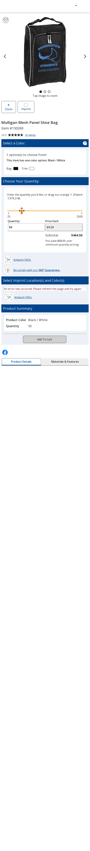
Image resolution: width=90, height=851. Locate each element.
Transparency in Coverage (20, 789)
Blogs (6, 739)
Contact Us (10, 654)
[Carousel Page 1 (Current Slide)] (40, 91)
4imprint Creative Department (22, 806)
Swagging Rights (14, 779)
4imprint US (10, 842)
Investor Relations (15, 672)
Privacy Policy (12, 680)
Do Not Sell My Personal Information (27, 688)
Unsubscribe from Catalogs (21, 704)
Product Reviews (13, 763)
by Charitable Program (23, 823)
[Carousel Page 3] (49, 91)
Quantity (14, 221)
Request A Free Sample (25, 373)
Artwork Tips (11, 815)
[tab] (21, 361)
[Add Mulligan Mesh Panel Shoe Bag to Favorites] (6, 20)
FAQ (5, 747)
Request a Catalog (14, 771)
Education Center (14, 722)
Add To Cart (44, 339)
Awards (7, 730)
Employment (11, 663)
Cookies (8, 696)
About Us (9, 638)
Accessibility (10, 646)
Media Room (11, 755)
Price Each (52, 221)
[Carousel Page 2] (45, 91)
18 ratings (31, 135)
